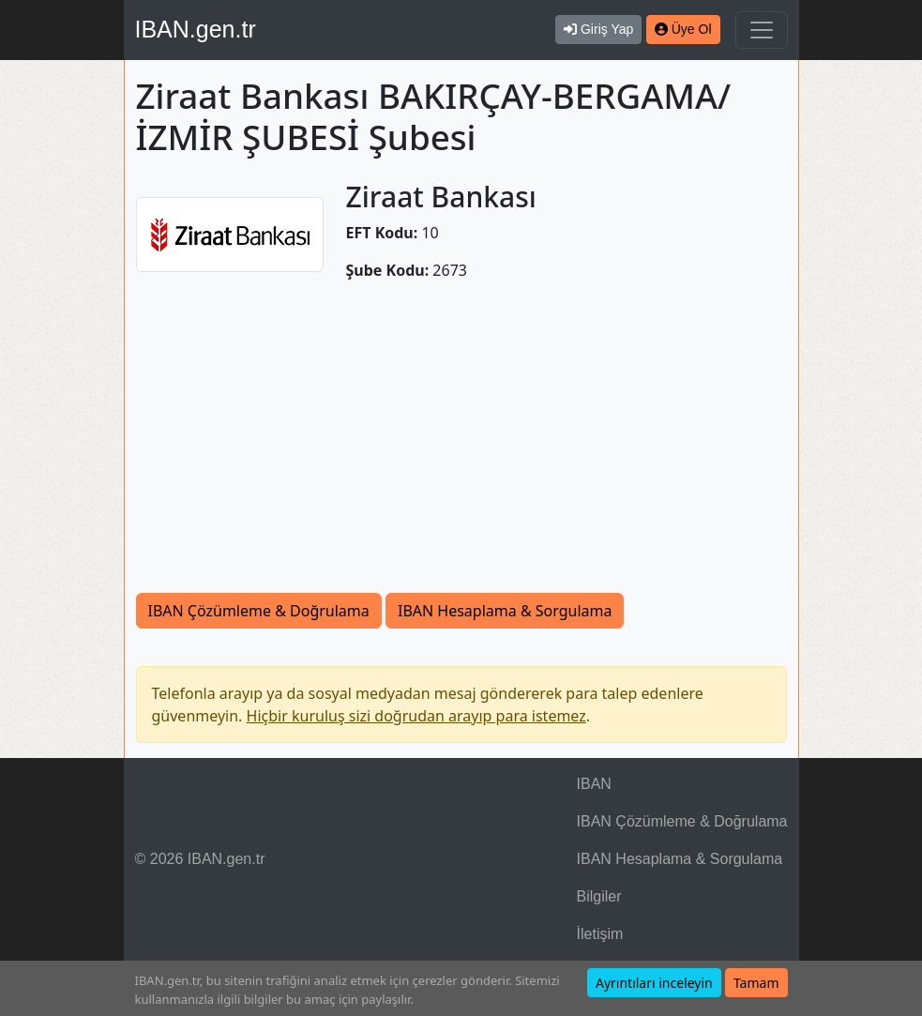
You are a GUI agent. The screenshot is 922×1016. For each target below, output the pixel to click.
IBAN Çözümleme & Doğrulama (259, 610)
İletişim (600, 934)
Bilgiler (599, 896)
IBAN (594, 784)
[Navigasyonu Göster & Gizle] (761, 30)
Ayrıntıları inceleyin (654, 983)
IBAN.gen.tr (195, 29)
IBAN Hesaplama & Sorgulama (505, 610)
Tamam (756, 983)
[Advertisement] (461, 437)
